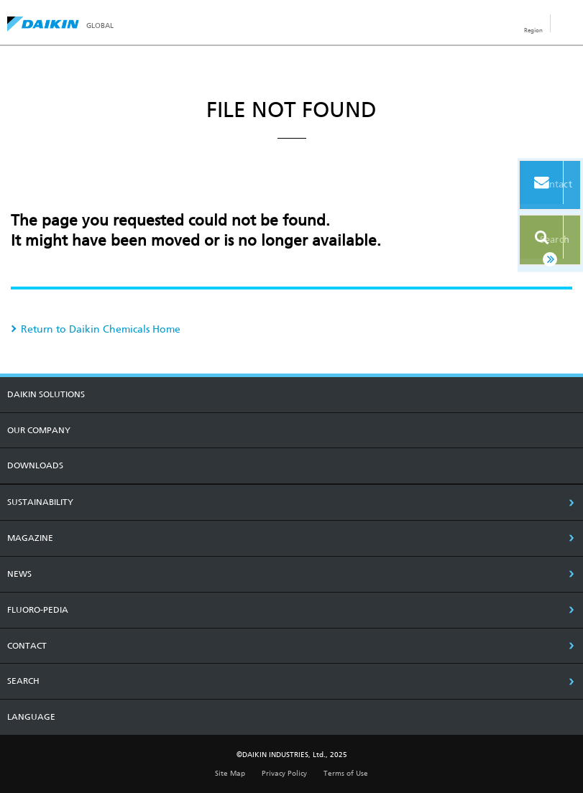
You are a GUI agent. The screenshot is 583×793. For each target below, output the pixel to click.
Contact (535, 186)
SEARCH (23, 681)
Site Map (230, 773)
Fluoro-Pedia (37, 610)
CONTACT (27, 646)
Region (533, 30)
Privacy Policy (284, 773)
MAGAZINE (30, 538)
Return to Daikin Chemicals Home (100, 329)
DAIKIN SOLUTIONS (46, 394)
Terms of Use (345, 773)
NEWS (19, 574)
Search (535, 235)
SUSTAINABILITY (40, 502)
